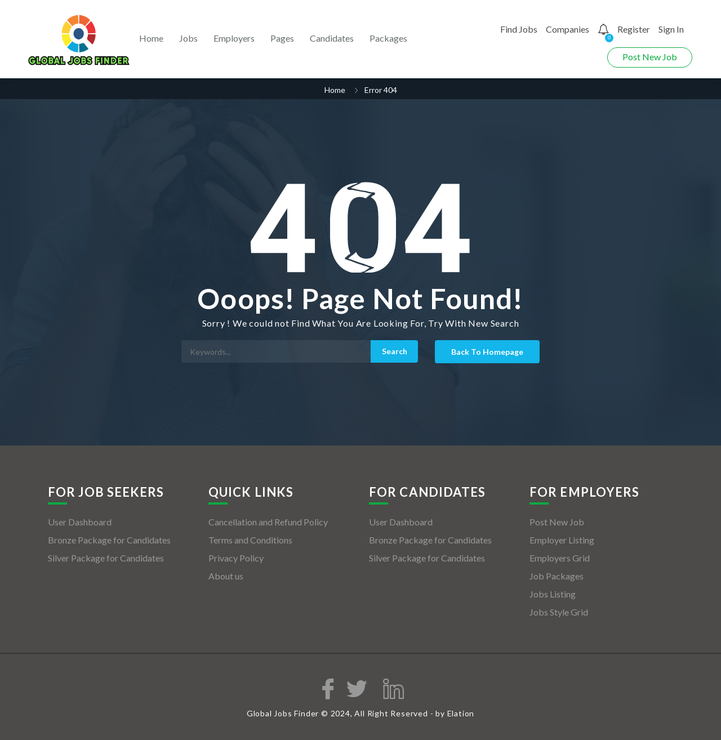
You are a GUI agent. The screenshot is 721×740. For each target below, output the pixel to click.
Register (633, 29)
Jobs (188, 38)
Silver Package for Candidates (106, 557)
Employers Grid (559, 557)
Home (151, 38)
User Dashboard (80, 521)
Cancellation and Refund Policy (268, 521)
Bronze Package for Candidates (109, 539)
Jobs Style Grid (558, 612)
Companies (567, 29)
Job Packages (556, 575)
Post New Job (649, 56)
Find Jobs (518, 29)
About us (225, 575)
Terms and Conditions (250, 539)
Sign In (671, 29)
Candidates (332, 38)
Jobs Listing (552, 594)
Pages (282, 38)
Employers (234, 38)
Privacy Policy (236, 557)
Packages (388, 38)
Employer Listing (561, 539)
